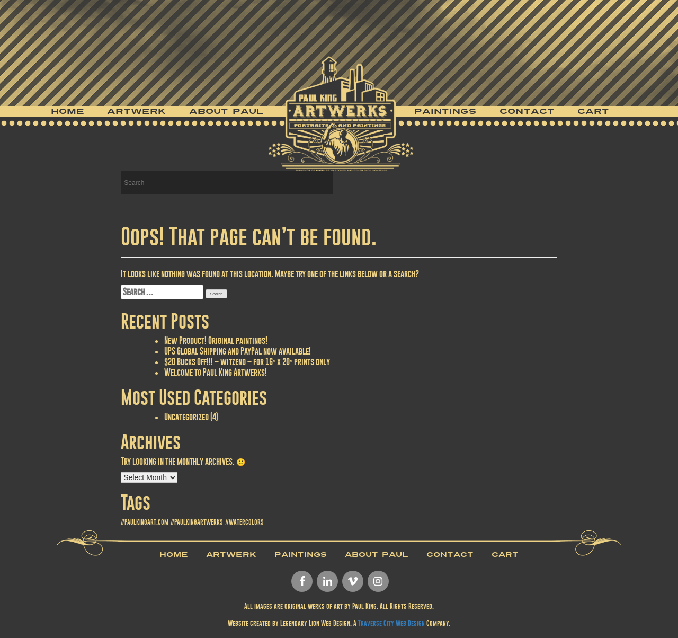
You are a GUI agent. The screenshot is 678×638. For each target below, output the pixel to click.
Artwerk (136, 111)
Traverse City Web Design (391, 623)
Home (67, 111)
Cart (593, 111)
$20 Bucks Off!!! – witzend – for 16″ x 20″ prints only (247, 362)
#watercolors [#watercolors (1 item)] (244, 522)
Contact (527, 111)
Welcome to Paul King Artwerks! (215, 372)
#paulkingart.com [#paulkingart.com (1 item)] (144, 522)
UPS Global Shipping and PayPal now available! (237, 351)
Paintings (445, 111)
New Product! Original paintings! (215, 340)
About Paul (226, 111)
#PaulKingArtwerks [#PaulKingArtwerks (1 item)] (197, 522)
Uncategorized (186, 417)
